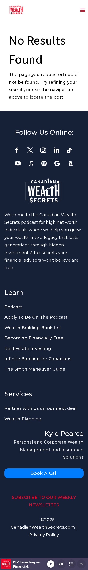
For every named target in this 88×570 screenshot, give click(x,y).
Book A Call (44, 473)
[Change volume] (61, 563)
